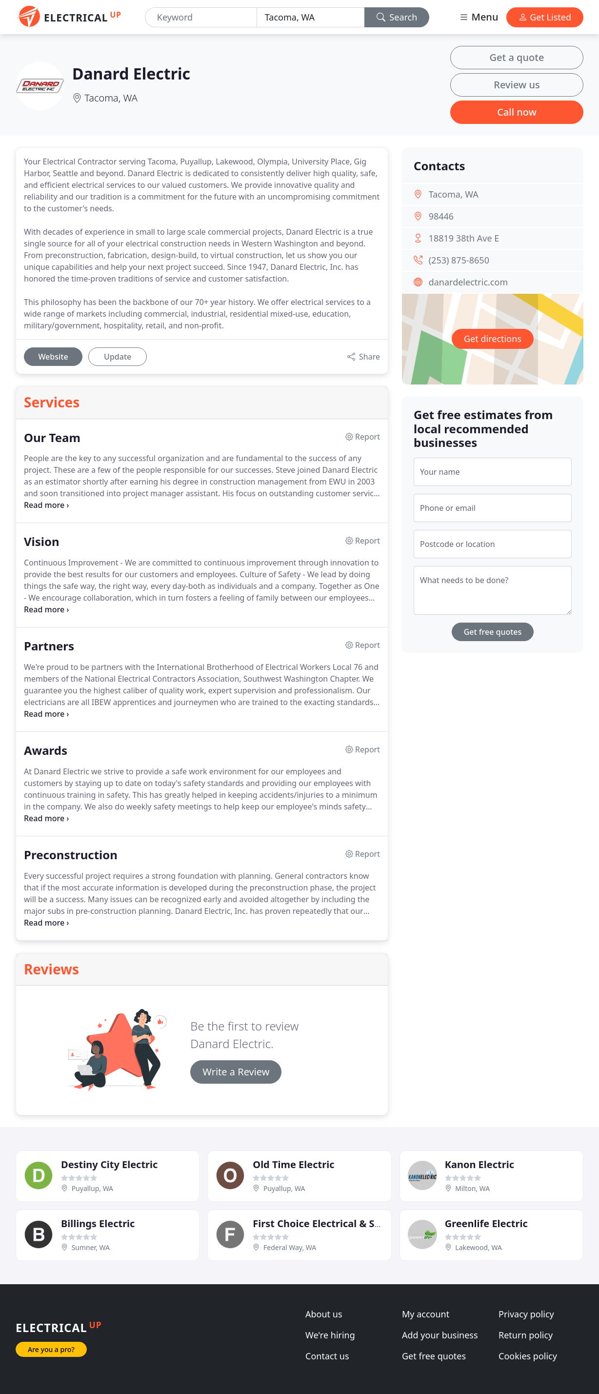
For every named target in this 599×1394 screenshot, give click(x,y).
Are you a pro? (51, 1349)
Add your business (440, 1335)
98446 (441, 216)
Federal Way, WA (289, 1247)
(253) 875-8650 (459, 260)
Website (53, 356)
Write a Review (235, 1071)
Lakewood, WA (478, 1247)
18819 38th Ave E (464, 238)
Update (117, 356)
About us (323, 1314)
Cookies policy (528, 1356)
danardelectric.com (468, 282)
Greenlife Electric (486, 1223)
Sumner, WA (91, 1247)
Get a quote (517, 57)
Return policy (526, 1335)
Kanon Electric (479, 1164)
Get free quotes (493, 631)
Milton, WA (472, 1188)
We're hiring (330, 1335)
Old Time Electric (293, 1164)
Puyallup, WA (92, 1188)
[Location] (311, 17)
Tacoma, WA (111, 97)
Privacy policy (526, 1314)
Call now (517, 112)
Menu (478, 16)
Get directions (492, 338)
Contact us (327, 1356)
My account (425, 1314)
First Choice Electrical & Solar (323, 1223)
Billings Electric (98, 1223)
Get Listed (545, 17)
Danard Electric (131, 73)
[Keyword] (201, 17)
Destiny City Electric (109, 1164)
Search (397, 17)
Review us (516, 84)
